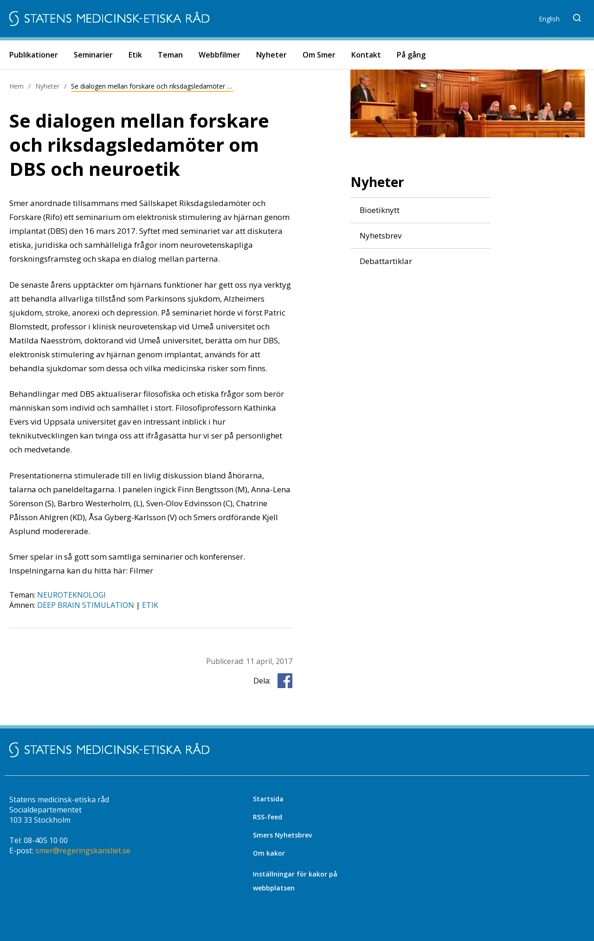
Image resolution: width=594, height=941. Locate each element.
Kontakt (366, 55)
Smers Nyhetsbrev (282, 835)
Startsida (268, 798)
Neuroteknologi (71, 595)
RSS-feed (267, 816)
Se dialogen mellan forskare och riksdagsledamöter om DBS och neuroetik (152, 86)
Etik (135, 55)
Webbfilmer (219, 55)
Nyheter (271, 55)
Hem (16, 86)
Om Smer (319, 55)
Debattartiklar (386, 261)
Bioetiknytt (380, 210)
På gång (411, 55)
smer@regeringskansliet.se (82, 850)
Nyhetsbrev (380, 236)
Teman (170, 55)
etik (150, 605)
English (549, 18)
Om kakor (269, 853)
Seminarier (93, 55)
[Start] (109, 18)
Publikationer (33, 55)
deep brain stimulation (85, 605)
